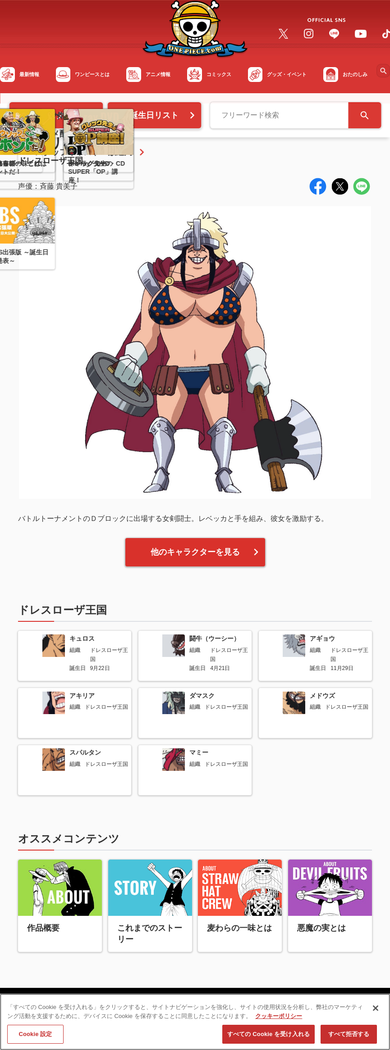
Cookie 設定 (35, 1037)
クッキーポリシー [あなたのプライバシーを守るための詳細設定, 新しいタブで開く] (278, 1019)
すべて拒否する (349, 1037)
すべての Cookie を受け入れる (268, 1037)
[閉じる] (375, 1011)
